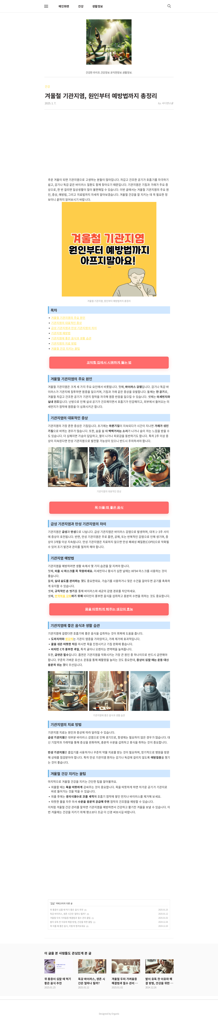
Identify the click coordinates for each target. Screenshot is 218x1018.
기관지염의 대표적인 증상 (66, 323)
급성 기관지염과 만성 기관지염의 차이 (74, 328)
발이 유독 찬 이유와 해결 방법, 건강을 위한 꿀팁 (71, 922)
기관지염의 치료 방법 (64, 343)
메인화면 (64, 6)
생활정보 (97, 6)
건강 (80, 6)
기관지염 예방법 (60, 333)
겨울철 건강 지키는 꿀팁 (65, 348)
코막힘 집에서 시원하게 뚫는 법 (109, 362)
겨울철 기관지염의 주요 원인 (68, 317)
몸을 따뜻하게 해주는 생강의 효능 (109, 609)
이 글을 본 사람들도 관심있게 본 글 (67, 953)
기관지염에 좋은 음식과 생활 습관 (71, 338)
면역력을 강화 (63, 596)
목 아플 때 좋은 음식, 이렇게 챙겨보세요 (67, 926)
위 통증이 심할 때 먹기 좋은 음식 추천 (66, 909)
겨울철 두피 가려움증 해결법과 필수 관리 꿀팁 (70, 918)
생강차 (69, 639)
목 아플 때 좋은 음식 (109, 507)
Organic (115, 1013)
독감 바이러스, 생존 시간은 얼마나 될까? (68, 913)
